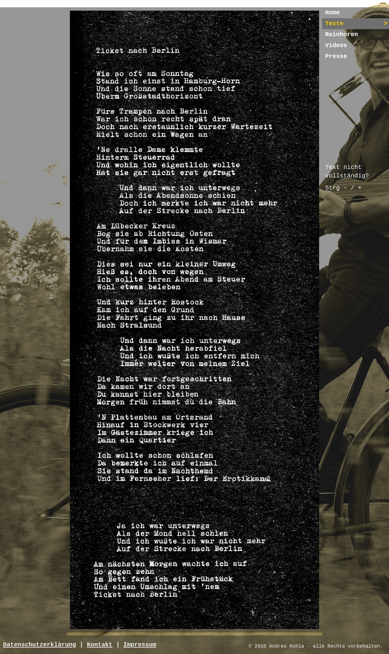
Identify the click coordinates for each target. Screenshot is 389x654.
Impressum (139, 644)
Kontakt (99, 644)
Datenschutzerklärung (39, 644)
